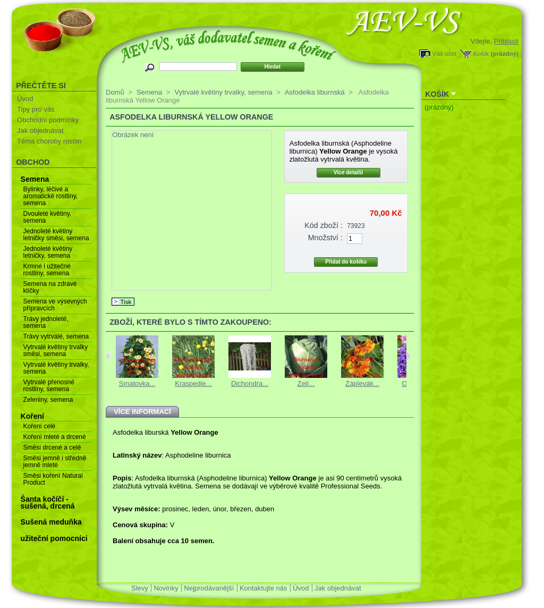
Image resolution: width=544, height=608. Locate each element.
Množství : (325, 237)
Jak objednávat (40, 130)
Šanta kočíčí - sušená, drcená (48, 502)
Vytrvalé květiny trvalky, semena (56, 368)
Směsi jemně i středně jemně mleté (55, 461)
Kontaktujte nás (263, 588)
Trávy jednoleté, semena (46, 322)
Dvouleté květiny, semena (47, 217)
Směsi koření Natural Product (53, 479)
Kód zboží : (323, 225)
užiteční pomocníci (54, 538)
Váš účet (444, 53)
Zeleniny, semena (48, 399)
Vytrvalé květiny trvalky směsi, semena (55, 350)
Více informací (142, 412)
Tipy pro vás (35, 109)
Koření (32, 416)
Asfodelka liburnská (315, 92)
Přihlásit (506, 41)
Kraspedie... (193, 383)
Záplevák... (362, 383)
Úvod (25, 99)
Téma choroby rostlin (49, 141)
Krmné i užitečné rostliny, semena (47, 270)
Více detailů (348, 172)
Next (408, 356)
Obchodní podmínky (48, 120)
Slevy (139, 588)
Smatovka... (137, 383)
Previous (108, 356)
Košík (481, 53)
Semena (35, 179)
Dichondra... (249, 383)
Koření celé (39, 426)
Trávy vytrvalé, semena (56, 336)
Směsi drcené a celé (52, 447)
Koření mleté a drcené (54, 437)
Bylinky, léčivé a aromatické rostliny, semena (50, 196)
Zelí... (306, 383)
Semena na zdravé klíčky (50, 287)
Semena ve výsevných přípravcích (55, 305)
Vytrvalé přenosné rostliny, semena (48, 385)
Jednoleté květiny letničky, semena (48, 252)
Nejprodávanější (209, 588)
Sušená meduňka (51, 522)
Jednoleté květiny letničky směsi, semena (56, 234)
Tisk (125, 301)
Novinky (166, 588)
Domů (115, 92)
